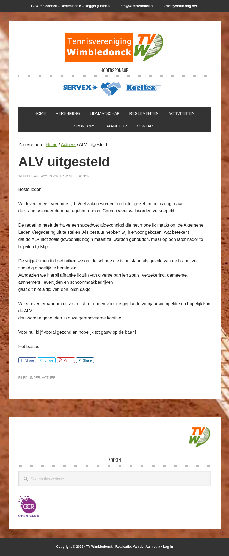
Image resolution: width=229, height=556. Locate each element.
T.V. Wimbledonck (114, 47)
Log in (168, 547)
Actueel (49, 378)
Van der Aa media (146, 547)
